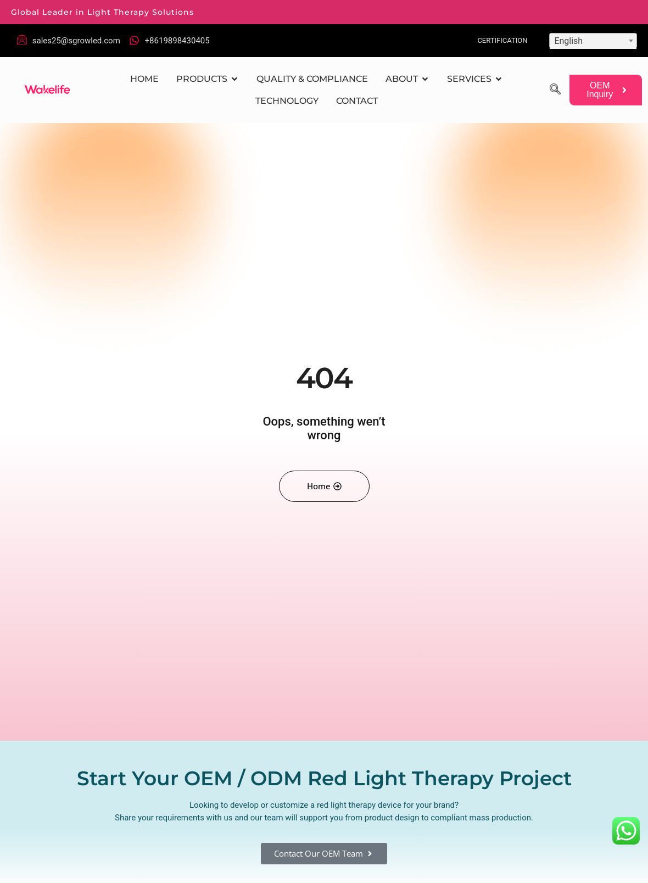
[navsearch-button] (555, 90)
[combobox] (593, 40)
